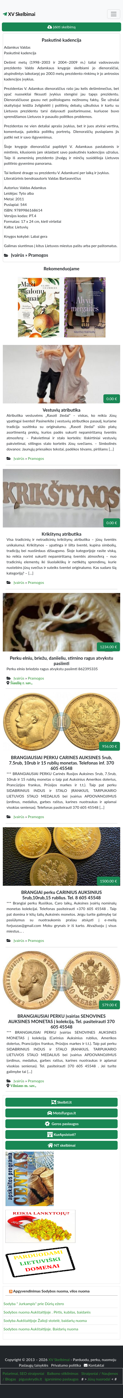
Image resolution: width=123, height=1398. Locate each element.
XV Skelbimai (19, 14)
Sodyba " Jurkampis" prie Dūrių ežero (34, 1303)
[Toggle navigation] (113, 14)
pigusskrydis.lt (30, 1379)
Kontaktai (94, 1365)
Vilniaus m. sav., (23, 1085)
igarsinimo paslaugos (61, 1379)
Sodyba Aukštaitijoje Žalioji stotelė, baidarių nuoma (45, 1320)
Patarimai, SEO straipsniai (23, 1373)
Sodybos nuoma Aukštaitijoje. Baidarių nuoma (41, 1329)
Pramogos (36, 458)
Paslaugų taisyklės (34, 1365)
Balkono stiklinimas (62, 1373)
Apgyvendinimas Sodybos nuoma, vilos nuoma (51, 1291)
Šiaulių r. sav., (21, 683)
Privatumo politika (66, 1365)
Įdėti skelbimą (61, 27)
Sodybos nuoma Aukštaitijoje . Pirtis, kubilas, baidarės (47, 1312)
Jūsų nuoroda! (99, 1379)
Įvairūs (19, 458)
